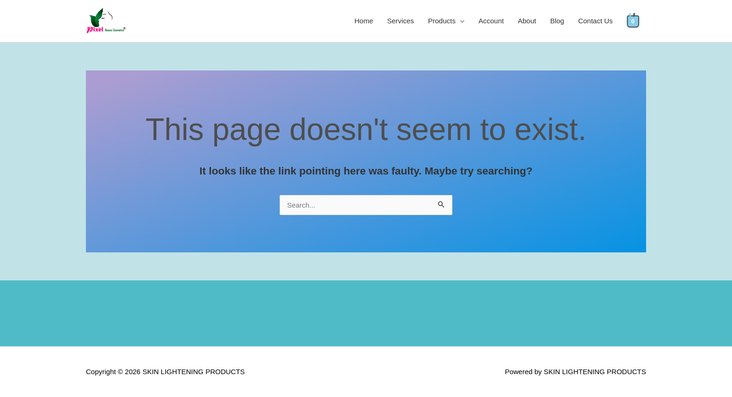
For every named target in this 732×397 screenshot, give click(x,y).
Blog (557, 21)
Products (442, 21)
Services (400, 21)
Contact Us (595, 21)
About (527, 21)
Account (491, 21)
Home (363, 21)
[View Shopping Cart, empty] (633, 21)
